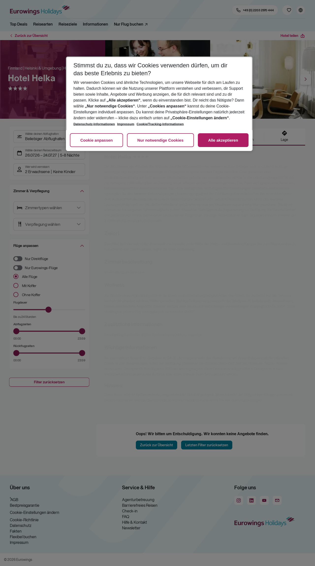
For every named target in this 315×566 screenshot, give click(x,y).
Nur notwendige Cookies (160, 140)
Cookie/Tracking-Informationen (160, 124)
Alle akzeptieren (223, 140)
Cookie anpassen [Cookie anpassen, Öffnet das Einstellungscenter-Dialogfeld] (96, 140)
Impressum (125, 124)
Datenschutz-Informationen (94, 124)
